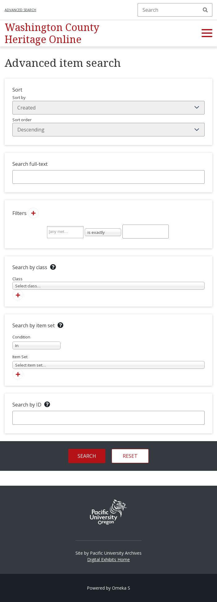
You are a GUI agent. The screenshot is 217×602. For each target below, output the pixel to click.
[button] (207, 33)
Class (108, 283)
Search (205, 10)
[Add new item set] (17, 374)
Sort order (108, 127)
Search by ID (26, 404)
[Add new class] (17, 295)
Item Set (108, 361)
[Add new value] (33, 213)
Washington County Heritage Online (52, 32)
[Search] (175, 10)
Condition (36, 341)
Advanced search (20, 9)
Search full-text (30, 164)
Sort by (108, 104)
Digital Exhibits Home (108, 559)
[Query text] (145, 231)
